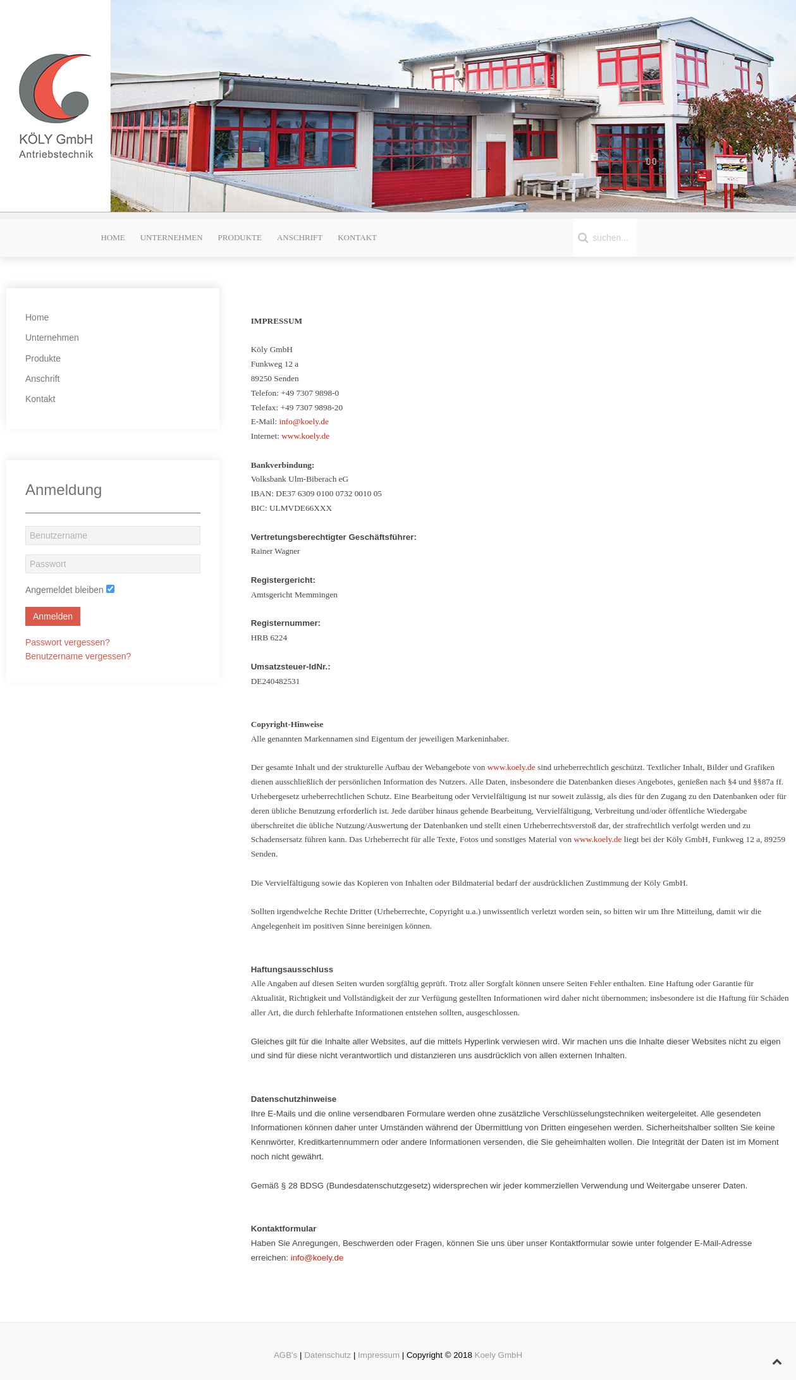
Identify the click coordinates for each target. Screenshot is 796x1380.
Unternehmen (171, 237)
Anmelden (53, 616)
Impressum (379, 1355)
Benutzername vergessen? (78, 656)
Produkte (240, 237)
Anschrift (299, 237)
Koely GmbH (499, 1355)
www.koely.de (305, 436)
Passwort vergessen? (67, 642)
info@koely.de (303, 421)
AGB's (285, 1355)
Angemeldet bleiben (64, 590)
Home (113, 237)
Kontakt (357, 237)
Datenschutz (327, 1355)
